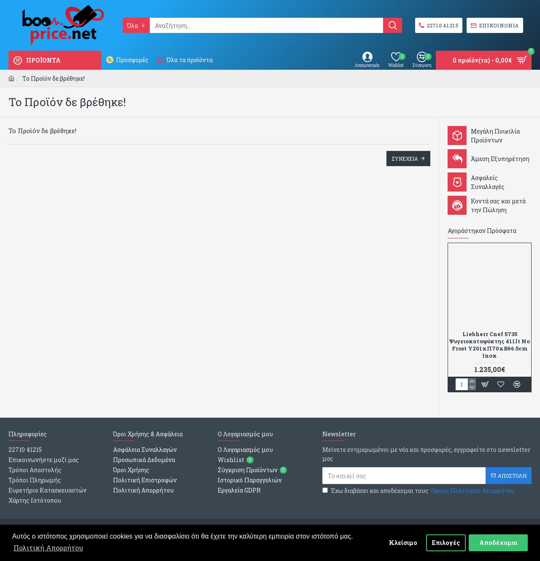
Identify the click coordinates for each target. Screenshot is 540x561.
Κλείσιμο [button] (403, 543)
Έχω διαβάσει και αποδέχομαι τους (419, 490)
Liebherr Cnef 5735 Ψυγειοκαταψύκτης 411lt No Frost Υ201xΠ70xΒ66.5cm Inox (489, 345)
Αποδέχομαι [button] (498, 543)
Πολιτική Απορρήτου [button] (48, 547)
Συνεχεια (405, 158)
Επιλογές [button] (446, 543)
